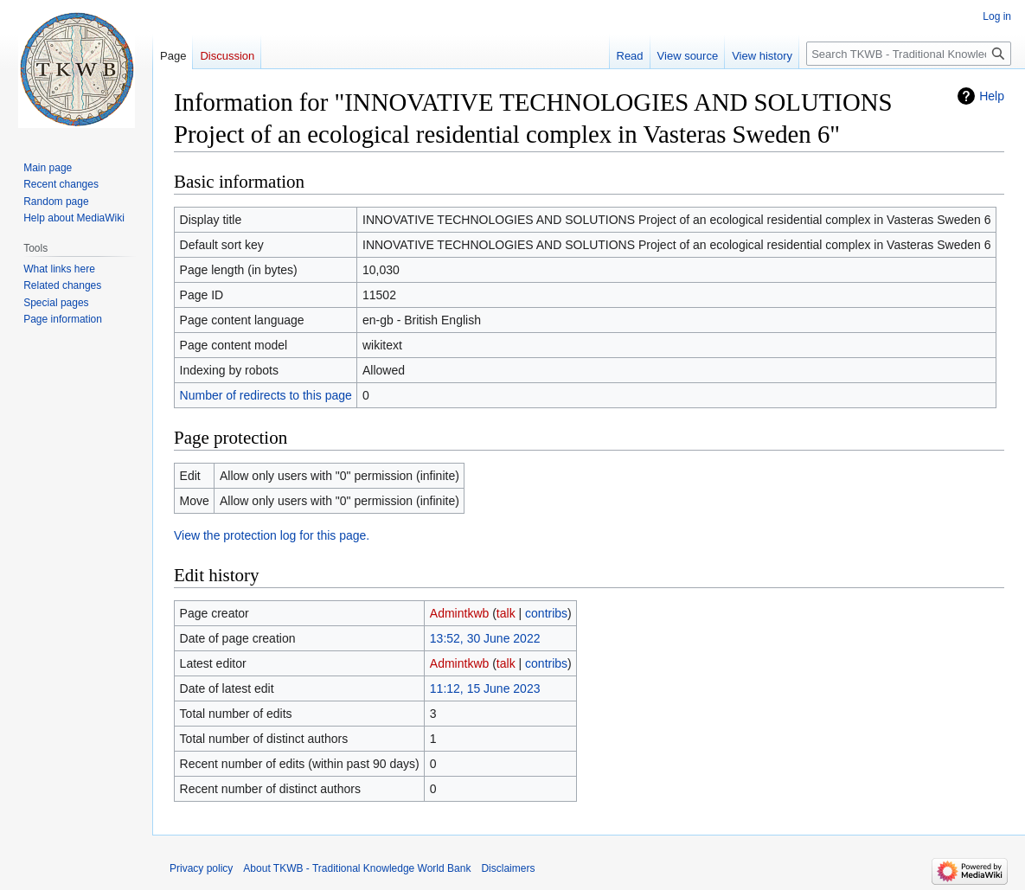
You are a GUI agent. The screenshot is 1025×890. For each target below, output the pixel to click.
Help (991, 96)
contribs (546, 613)
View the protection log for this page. (271, 535)
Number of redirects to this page (266, 395)
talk (506, 613)
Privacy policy (201, 868)
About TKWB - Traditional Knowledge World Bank (357, 868)
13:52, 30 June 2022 (485, 638)
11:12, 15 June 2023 (485, 688)
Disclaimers (508, 868)
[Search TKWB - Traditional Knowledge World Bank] (908, 54)
